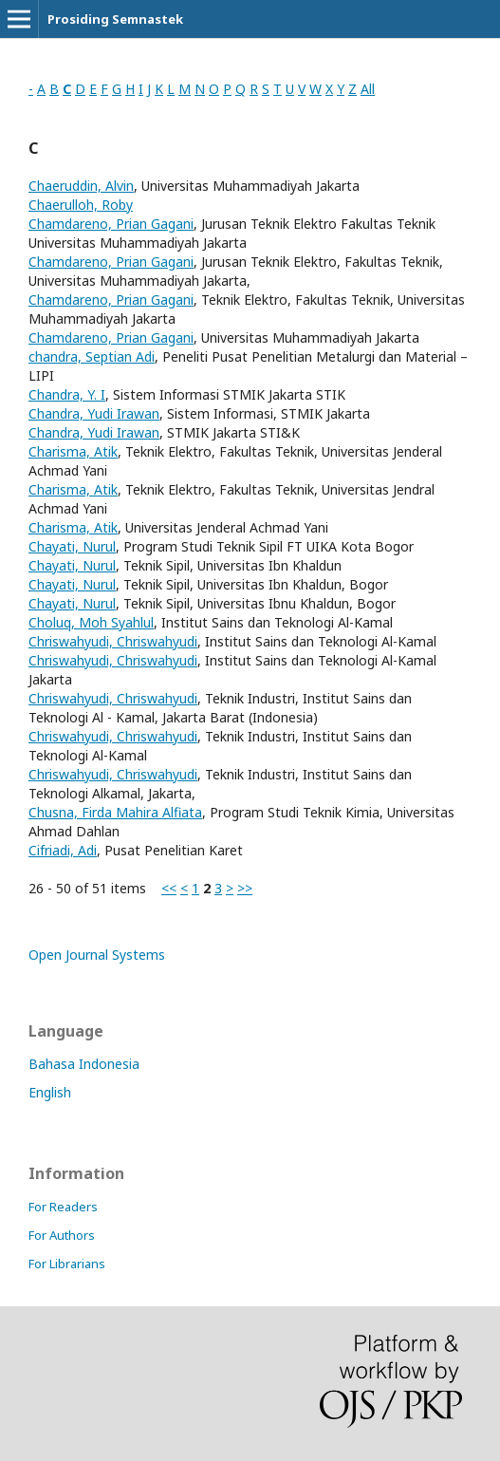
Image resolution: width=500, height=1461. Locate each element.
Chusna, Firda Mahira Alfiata (115, 812)
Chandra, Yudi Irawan (93, 413)
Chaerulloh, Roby (80, 205)
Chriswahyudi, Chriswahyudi (112, 641)
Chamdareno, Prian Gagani (111, 224)
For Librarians (66, 1263)
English (49, 1092)
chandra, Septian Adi (91, 356)
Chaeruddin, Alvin (81, 186)
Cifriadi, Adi (62, 850)
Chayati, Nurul (72, 546)
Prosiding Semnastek (115, 19)
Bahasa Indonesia (83, 1064)
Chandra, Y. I (66, 394)
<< (168, 888)
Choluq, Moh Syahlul (91, 622)
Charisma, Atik (73, 451)
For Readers (63, 1206)
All (368, 89)
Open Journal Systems (96, 955)
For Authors (61, 1235)
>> (244, 888)
